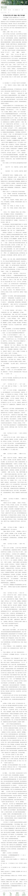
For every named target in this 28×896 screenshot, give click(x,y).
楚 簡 (3, 9)
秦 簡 (7, 9)
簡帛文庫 (4, 7)
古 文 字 (3, 12)
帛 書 (21, 9)
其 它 (7, 12)
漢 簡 (12, 9)
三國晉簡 (16, 9)
